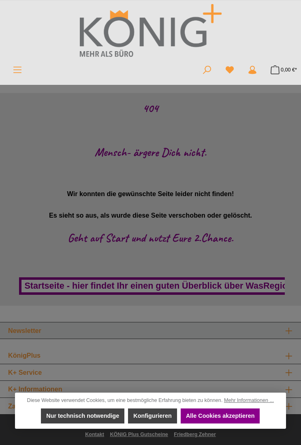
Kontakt (94, 434)
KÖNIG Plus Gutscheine (139, 434)
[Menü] (17, 70)
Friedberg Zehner (195, 434)
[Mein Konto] (252, 70)
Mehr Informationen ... (249, 400)
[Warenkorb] (281, 70)
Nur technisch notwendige (82, 416)
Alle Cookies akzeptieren (220, 416)
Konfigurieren (153, 416)
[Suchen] (207, 70)
